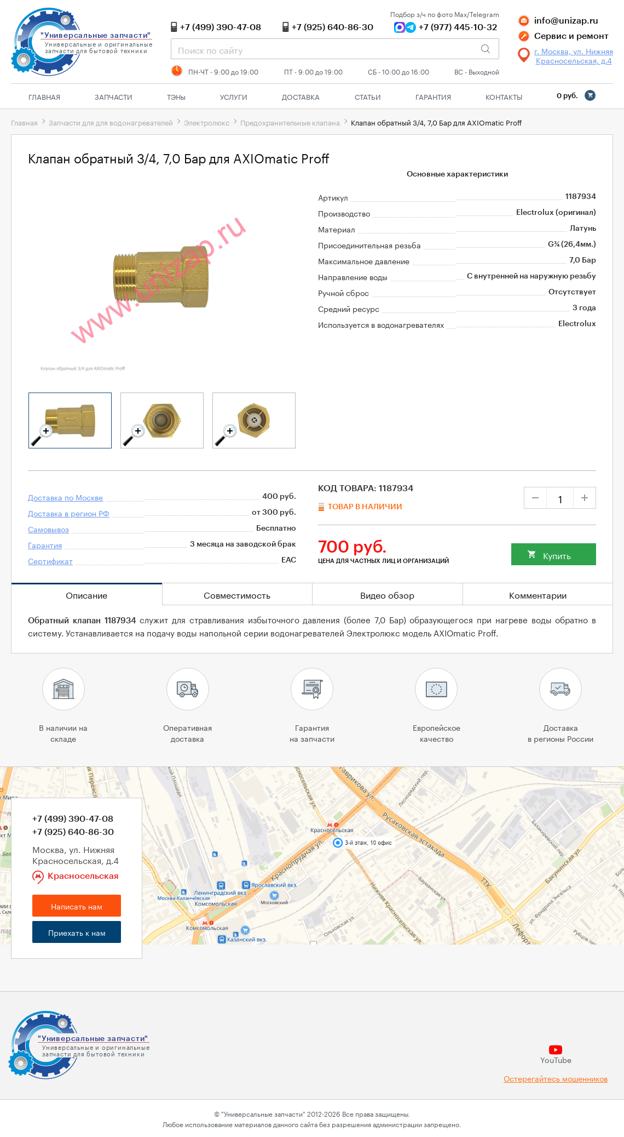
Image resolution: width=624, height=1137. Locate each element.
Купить (557, 554)
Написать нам (76, 906)
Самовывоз (48, 528)
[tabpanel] (70, 420)
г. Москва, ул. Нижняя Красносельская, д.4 (573, 55)
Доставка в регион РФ (68, 513)
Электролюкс (206, 121)
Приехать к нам (77, 932)
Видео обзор (387, 594)
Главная (44, 95)
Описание (86, 594)
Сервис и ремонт (571, 36)
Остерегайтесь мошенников (556, 1078)
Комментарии (538, 594)
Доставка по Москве (65, 497)
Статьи (368, 95)
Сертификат (50, 560)
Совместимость (237, 594)
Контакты (504, 95)
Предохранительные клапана (290, 121)
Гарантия (433, 95)
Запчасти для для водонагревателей (111, 121)
